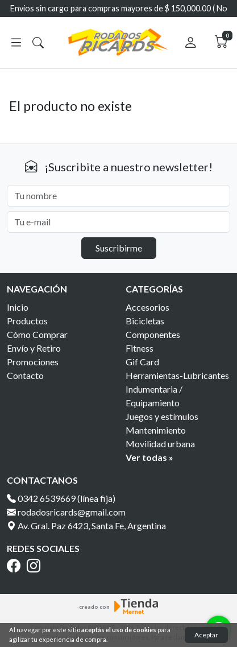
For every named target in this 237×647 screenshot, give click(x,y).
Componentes (153, 334)
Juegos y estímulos (162, 416)
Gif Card (142, 361)
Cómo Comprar (37, 334)
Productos (27, 320)
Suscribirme (118, 247)
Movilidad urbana (160, 443)
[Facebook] (16, 565)
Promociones (33, 361)
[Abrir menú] (16, 42)
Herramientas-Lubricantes (177, 375)
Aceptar (206, 634)
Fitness (139, 348)
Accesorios (147, 307)
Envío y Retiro (34, 348)
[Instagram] (36, 565)
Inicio (17, 307)
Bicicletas (145, 320)
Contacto (25, 375)
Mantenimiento (156, 430)
